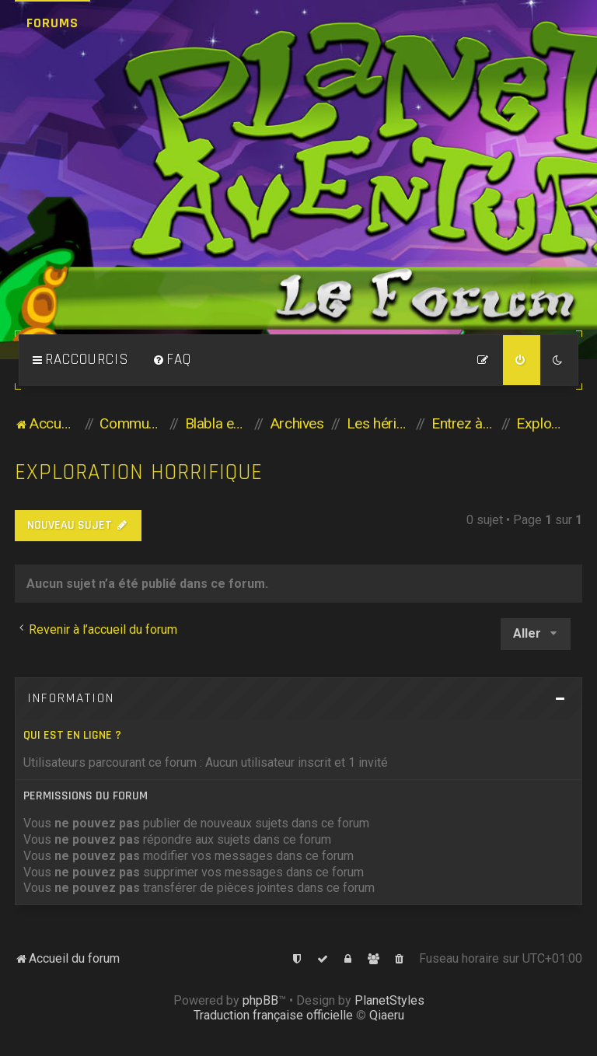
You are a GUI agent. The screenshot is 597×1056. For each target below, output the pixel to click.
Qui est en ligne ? (72, 735)
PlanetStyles (389, 1000)
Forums (52, 23)
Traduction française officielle (273, 1015)
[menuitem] (172, 360)
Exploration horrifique (139, 472)
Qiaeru (386, 1015)
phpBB (260, 1000)
